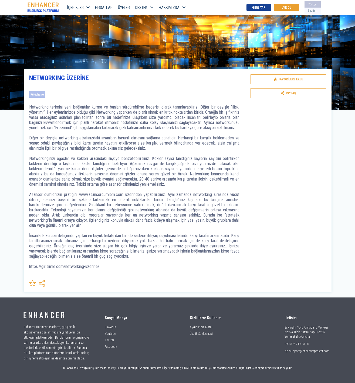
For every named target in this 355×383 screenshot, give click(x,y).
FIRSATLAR (104, 7)
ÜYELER (124, 7)
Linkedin (110, 327)
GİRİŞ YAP (258, 7)
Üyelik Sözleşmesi (201, 334)
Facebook (111, 347)
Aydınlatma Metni (201, 327)
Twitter (109, 340)
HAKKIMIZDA (172, 7)
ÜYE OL (286, 7)
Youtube (110, 334)
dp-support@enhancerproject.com (307, 351)
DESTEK (144, 7)
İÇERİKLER (78, 7)
